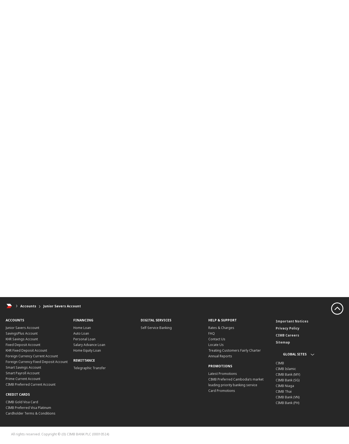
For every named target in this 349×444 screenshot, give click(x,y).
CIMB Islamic (286, 368)
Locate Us (216, 344)
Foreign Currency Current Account (32, 356)
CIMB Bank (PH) (287, 403)
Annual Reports (220, 356)
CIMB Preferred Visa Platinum (28, 407)
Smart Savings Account (23, 367)
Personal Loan (84, 339)
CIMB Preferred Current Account (30, 384)
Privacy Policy (287, 328)
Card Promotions (221, 390)
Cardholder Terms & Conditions (30, 413)
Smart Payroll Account (22, 373)
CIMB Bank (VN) (287, 397)
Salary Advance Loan (89, 344)
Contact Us (216, 339)
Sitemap (283, 342)
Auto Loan (81, 333)
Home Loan (82, 327)
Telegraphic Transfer (89, 368)
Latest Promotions (222, 373)
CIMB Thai (284, 391)
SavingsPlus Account (22, 333)
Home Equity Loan (87, 350)
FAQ (211, 333)
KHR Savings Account (22, 339)
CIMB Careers (287, 335)
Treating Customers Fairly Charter (234, 350)
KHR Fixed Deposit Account (26, 350)
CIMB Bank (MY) (288, 374)
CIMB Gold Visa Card (22, 402)
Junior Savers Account (62, 306)
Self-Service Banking (156, 327)
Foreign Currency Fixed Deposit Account (37, 361)
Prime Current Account (23, 378)
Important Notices (292, 321)
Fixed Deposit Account (23, 344)
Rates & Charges (221, 327)
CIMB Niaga (285, 386)
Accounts (28, 306)
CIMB (280, 363)
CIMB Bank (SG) (287, 380)
